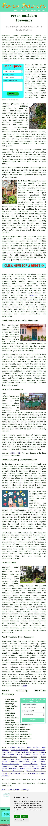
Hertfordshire (8, 633)
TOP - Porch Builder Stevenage (15, 790)
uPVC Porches (33, 747)
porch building (13, 683)
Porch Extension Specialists (15, 762)
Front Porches (38, 762)
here (25, 686)
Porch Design (39, 754)
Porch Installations (29, 769)
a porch (37, 139)
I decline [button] (24, 816)
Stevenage (32, 295)
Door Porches (7, 752)
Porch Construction (36, 771)
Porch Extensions (37, 750)
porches (42, 42)
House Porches (39, 752)
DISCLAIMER (41, 10)
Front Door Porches (19, 750)
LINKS (21, 10)
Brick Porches (9, 757)
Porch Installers (23, 752)
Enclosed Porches (16, 747)
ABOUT (27, 10)
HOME (15, 10)
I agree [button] (17, 816)
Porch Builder (23, 759)
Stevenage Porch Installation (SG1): (21, 35)
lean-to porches (36, 607)
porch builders (9, 667)
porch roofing (19, 602)
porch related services (20, 630)
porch (4, 164)
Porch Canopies (29, 757)
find (9, 641)
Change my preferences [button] (21, 820)
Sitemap (3, 809)
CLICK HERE (15, 453)
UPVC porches (20, 607)
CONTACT (33, 10)
